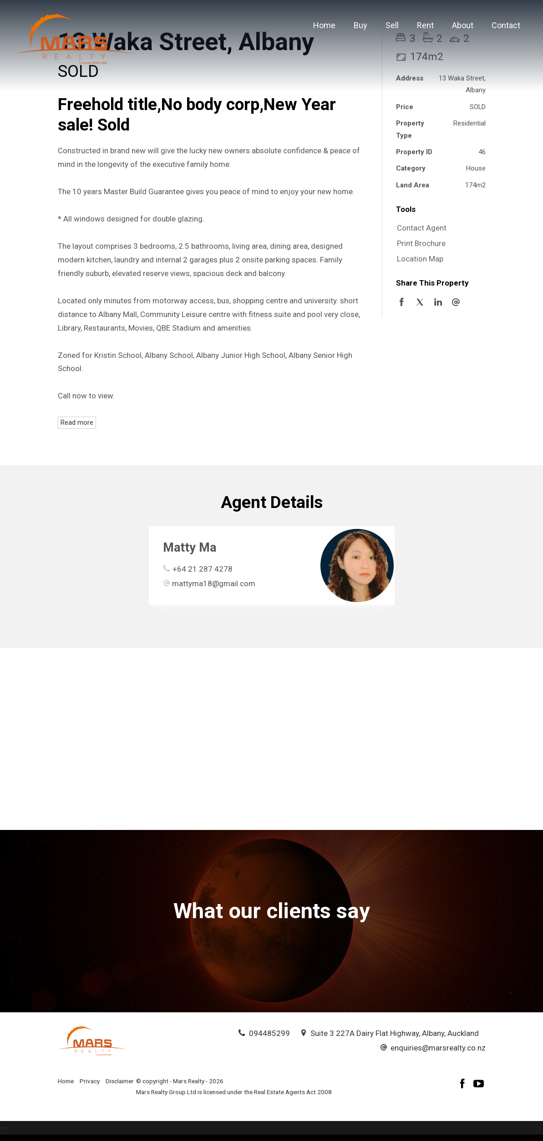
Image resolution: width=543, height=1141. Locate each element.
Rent (425, 25)
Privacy (90, 1081)
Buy (360, 25)
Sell (392, 25)
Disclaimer (120, 1081)
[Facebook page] (464, 1085)
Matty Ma (189, 547)
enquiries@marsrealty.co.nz (438, 1047)
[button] (438, 243)
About (462, 25)
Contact (506, 25)
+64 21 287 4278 (203, 568)
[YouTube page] (479, 1085)
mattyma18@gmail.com (213, 583)
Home (324, 25)
